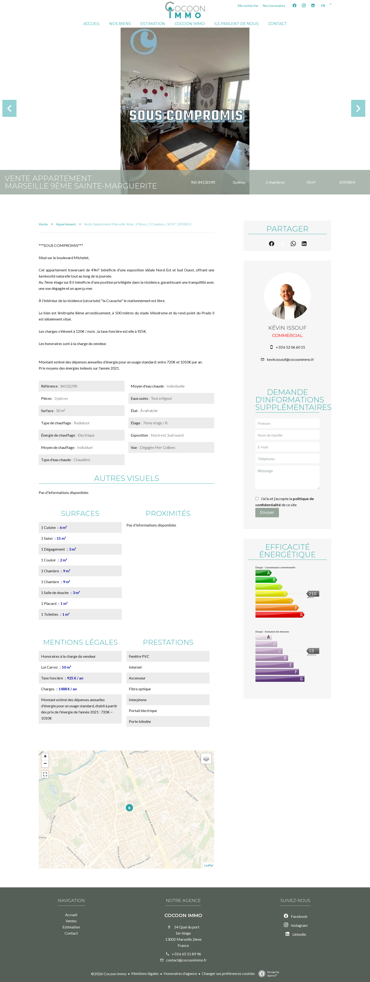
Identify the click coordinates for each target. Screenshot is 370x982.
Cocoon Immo (183, 915)
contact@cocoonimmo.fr (186, 960)
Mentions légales (145, 973)
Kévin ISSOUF (287, 328)
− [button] (45, 763)
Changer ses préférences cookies (228, 973)
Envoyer (267, 512)
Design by (267, 973)
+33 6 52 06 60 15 (290, 347)
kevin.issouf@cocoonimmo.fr (290, 359)
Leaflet (208, 865)
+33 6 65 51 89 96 (186, 954)
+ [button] (45, 756)
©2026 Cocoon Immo (108, 973)
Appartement (66, 224)
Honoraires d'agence (180, 973)
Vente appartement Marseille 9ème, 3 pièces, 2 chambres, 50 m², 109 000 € (137, 224)
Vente (43, 224)
